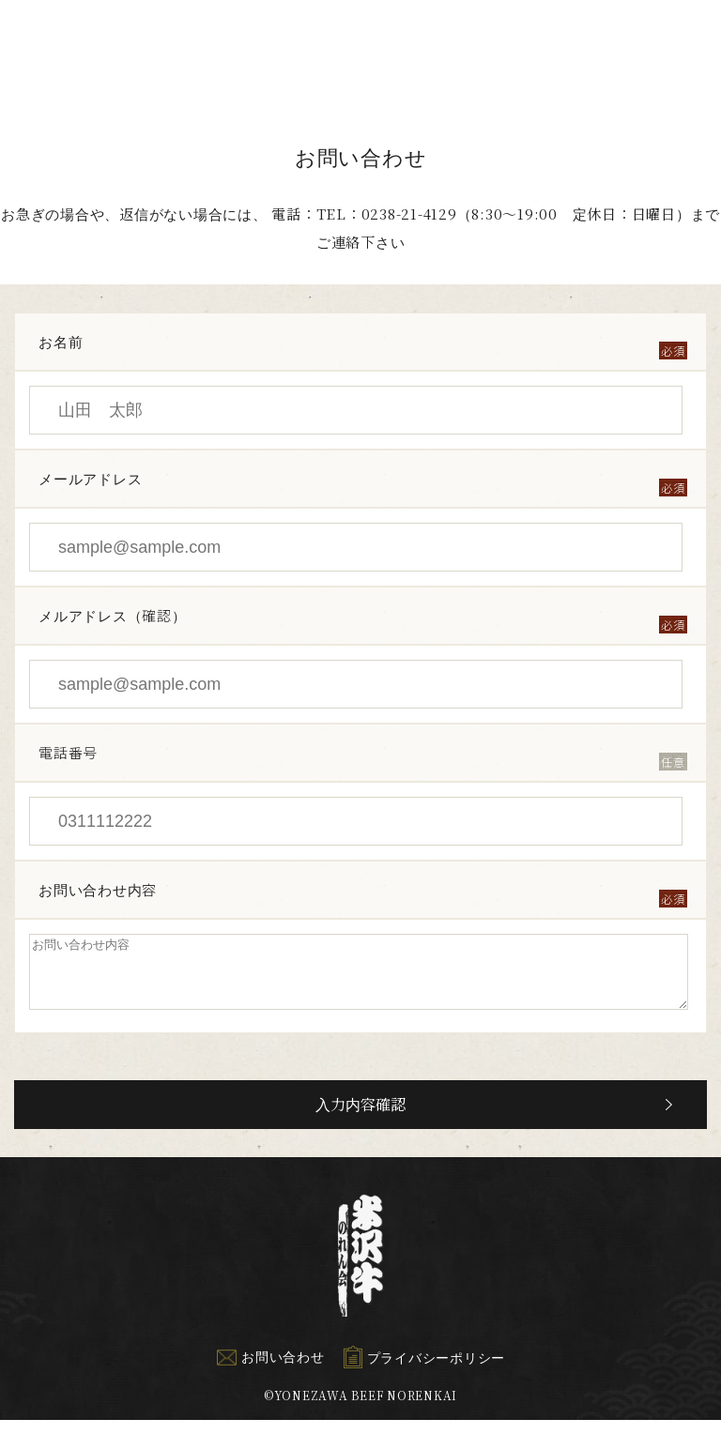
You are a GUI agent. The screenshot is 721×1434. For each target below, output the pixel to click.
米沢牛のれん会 (64, 54)
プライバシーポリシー (425, 1371)
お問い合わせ (270, 1370)
